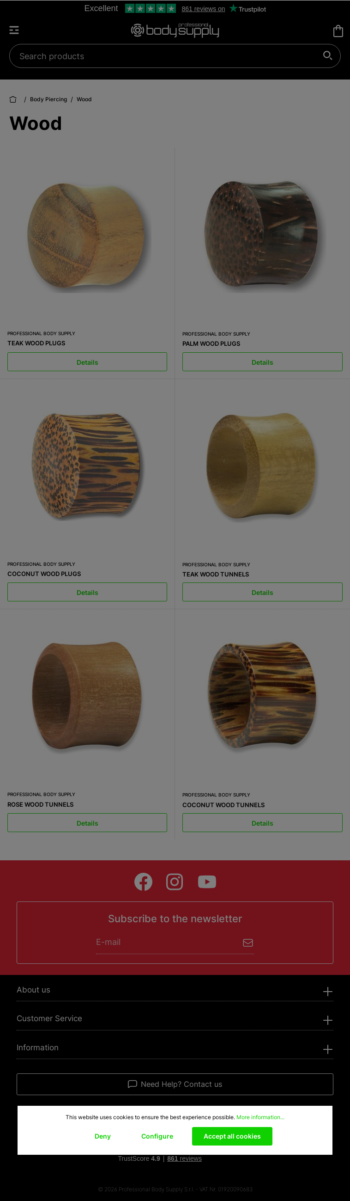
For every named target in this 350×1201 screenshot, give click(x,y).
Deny (103, 1136)
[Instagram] (175, 881)
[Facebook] (143, 881)
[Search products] (170, 55)
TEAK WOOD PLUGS (36, 343)
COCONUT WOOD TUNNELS (223, 805)
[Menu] (18, 30)
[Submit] (248, 942)
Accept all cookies (232, 1136)
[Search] (328, 56)
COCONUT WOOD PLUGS (44, 573)
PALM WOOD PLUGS (211, 343)
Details (87, 362)
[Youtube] (207, 881)
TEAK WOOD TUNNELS (215, 574)
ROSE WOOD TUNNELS (40, 804)
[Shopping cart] (338, 31)
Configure (157, 1136)
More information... (260, 1117)
